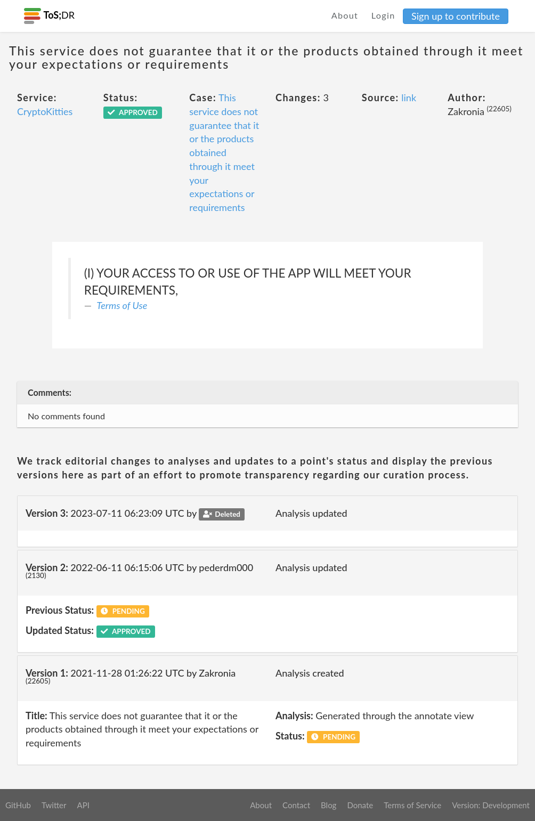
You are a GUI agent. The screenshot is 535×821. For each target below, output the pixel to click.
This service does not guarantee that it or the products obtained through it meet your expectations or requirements (224, 152)
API (83, 805)
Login (383, 15)
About (345, 15)
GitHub (18, 805)
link (408, 97)
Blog (328, 805)
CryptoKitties (44, 111)
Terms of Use (121, 305)
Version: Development (491, 805)
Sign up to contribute (455, 16)
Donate (360, 805)
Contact (296, 805)
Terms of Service (412, 805)
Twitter (54, 805)
